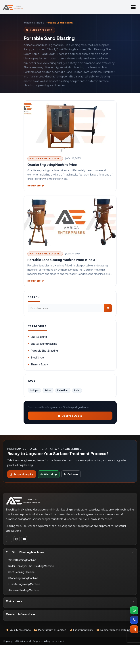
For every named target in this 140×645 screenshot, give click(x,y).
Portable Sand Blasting (45, 158)
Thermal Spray (38, 364)
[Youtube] (24, 539)
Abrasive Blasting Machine (23, 590)
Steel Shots (36, 357)
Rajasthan (62, 390)
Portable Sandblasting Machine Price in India (61, 260)
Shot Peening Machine (21, 572)
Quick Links (70, 601)
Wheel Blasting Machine (22, 560)
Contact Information (70, 614)
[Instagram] (17, 539)
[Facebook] (9, 539)
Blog (39, 22)
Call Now (71, 474)
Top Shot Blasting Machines (70, 552)
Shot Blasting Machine (42, 343)
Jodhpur (34, 390)
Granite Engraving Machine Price (52, 165)
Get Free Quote (70, 415)
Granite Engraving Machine (24, 584)
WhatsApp (49, 474)
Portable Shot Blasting (43, 350)
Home (28, 22)
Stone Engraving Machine (23, 578)
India (76, 390)
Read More (35, 185)
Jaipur (48, 390)
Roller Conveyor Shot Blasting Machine (31, 566)
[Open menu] (133, 7)
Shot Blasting (37, 336)
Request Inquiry (21, 474)
